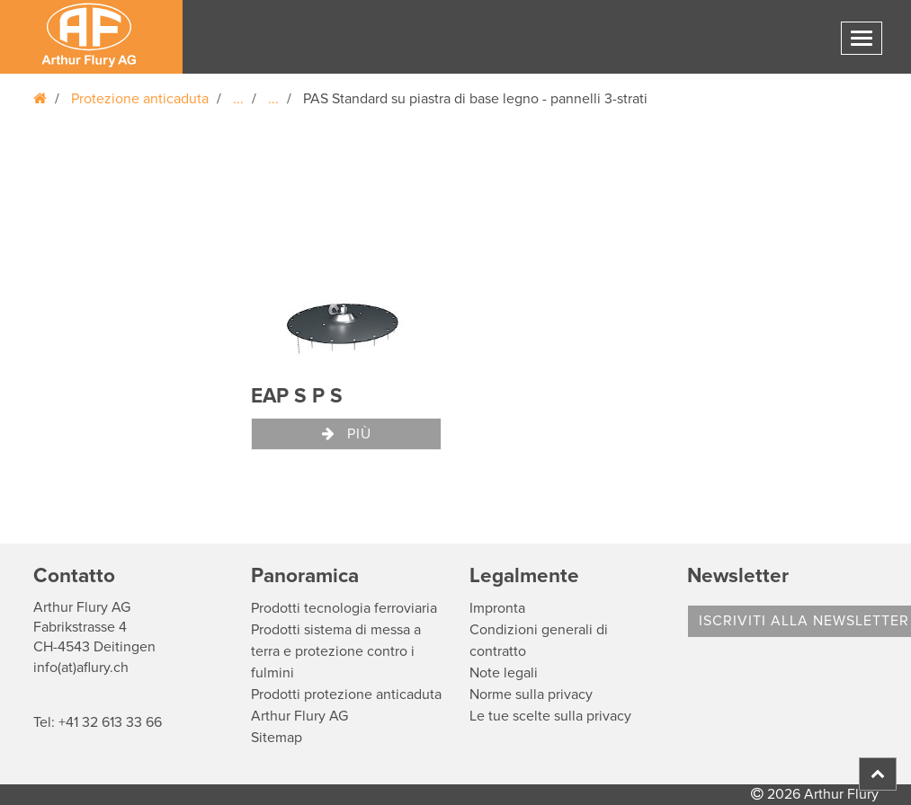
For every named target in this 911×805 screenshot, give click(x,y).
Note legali (503, 673)
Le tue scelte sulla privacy (550, 716)
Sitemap (276, 738)
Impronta (497, 608)
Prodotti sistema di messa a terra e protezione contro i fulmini (336, 651)
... (238, 99)
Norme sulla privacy (531, 694)
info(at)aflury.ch (81, 668)
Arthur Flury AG (299, 716)
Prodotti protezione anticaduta (346, 694)
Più (346, 434)
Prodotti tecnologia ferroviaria (344, 608)
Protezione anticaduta (140, 99)
